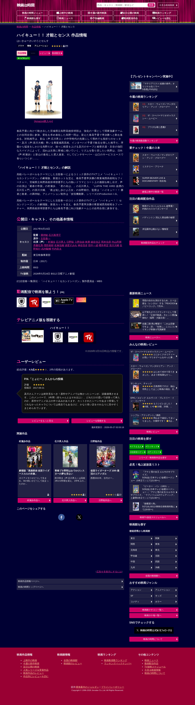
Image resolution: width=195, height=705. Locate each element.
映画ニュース (64, 18)
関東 (157, 538)
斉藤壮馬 (38, 245)
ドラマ (21, 46)
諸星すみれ (71, 245)
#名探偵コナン (137, 452)
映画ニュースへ (152, 337)
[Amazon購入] (43, 121)
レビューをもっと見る (42, 421)
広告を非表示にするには (109, 571)
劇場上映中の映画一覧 (153, 192)
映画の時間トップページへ (31, 587)
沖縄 (157, 567)
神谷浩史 (83, 245)
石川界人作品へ (69, 500)
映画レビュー (153, 431)
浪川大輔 (114, 245)
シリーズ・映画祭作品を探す (153, 457)
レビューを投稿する (96, 421)
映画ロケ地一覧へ (152, 615)
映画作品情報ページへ (28, 581)
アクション (136, 590)
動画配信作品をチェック (153, 243)
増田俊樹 (49, 245)
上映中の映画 (64, 12)
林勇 (87, 241)
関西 (133, 544)
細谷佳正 (96, 241)
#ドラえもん (136, 446)
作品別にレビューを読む (35, 676)
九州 (133, 567)
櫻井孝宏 (104, 245)
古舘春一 (45, 238)
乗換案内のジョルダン (87, 687)
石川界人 (61, 241)
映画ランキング (161, 12)
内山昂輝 (116, 241)
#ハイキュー (23, 58)
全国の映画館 (70, 660)
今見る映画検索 (166, 5)
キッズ (158, 596)
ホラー (158, 602)
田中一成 (93, 245)
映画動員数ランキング (115, 660)
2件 (59, 46)
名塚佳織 (59, 245)
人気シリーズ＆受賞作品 (35, 670)
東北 (157, 550)
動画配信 (56, 53)
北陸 (157, 556)
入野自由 (79, 241)
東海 (157, 544)
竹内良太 (57, 248)
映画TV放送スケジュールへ (153, 517)
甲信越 (134, 556)
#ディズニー (153, 452)
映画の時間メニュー (32, 13)
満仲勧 (44, 235)
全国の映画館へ (152, 576)
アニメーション (41, 46)
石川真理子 (55, 235)
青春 (29, 46)
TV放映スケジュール (155, 666)
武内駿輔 (46, 248)
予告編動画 (97, 18)
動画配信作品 (129, 18)
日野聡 (70, 241)
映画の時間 (22, 26)
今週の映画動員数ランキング (144, 140)
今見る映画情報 (153, 670)
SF (132, 596)
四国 (157, 561)
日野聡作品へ (105, 500)
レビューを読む (161, 18)
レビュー (44, 53)
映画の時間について (152, 639)
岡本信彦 (106, 241)
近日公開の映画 (129, 12)
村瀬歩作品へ (33, 500)
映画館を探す (32, 18)
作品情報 (36, 26)
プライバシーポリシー (112, 687)
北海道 (134, 550)
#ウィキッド (151, 446)
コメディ (135, 602)
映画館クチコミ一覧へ (153, 610)
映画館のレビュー (73, 663)
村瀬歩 (51, 241)
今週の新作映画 (97, 12)
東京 (133, 538)
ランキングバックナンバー (118, 663)
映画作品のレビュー (33, 673)
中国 (133, 561)
